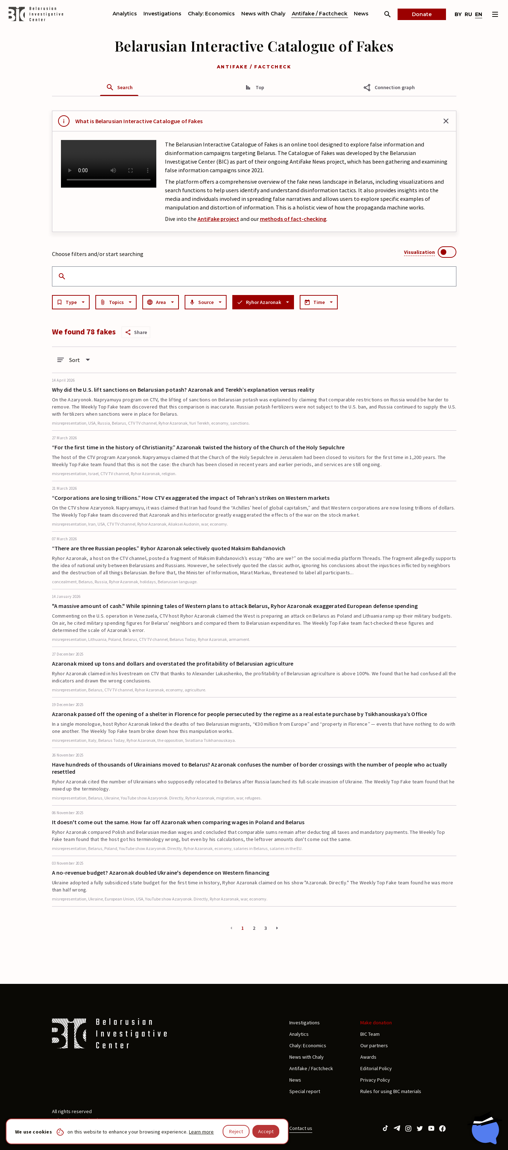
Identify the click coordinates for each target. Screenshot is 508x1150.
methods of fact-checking (293, 218)
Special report (304, 1091)
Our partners (374, 1045)
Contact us (300, 1128)
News (361, 13)
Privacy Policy (375, 1080)
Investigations (162, 13)
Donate (422, 14)
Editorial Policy (376, 1068)
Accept (266, 1131)
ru (468, 14)
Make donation (376, 1022)
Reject (236, 1131)
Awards (368, 1057)
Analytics (125, 13)
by (458, 14)
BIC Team (370, 1034)
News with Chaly (263, 13)
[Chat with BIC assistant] (484, 1127)
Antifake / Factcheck (319, 13)
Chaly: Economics (211, 13)
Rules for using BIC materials (390, 1091)
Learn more (201, 1132)
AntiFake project (218, 218)
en (478, 14)
